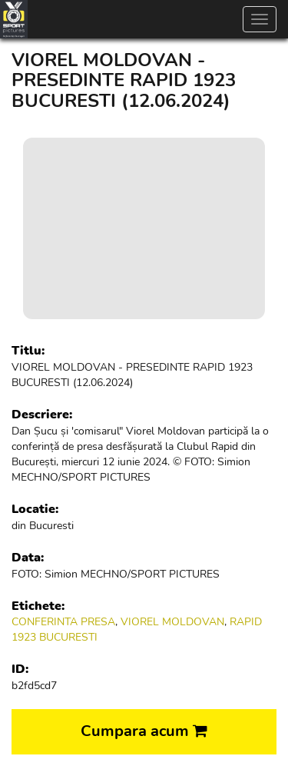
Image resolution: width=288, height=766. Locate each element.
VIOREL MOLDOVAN (172, 621)
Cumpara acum (144, 731)
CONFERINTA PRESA (63, 621)
